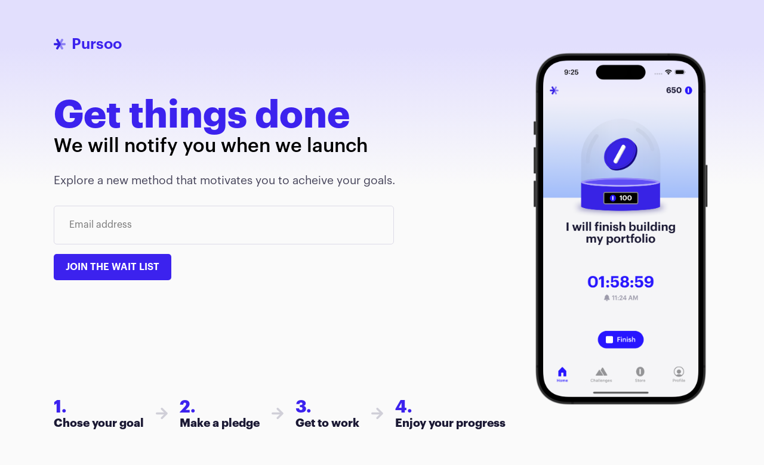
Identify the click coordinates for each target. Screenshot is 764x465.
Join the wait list (112, 267)
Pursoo (97, 43)
